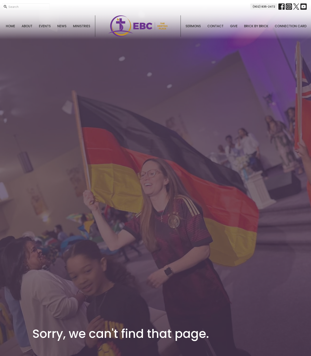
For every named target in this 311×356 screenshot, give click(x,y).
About (27, 26)
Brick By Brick (256, 26)
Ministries (81, 26)
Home (10, 26)
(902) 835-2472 (263, 7)
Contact (215, 26)
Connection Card (291, 26)
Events (45, 26)
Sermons (193, 26)
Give (234, 26)
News (62, 26)
